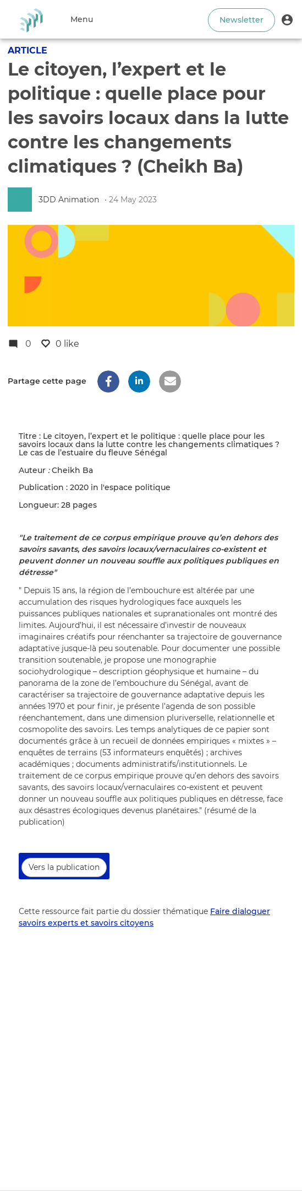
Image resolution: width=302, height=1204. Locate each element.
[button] (287, 19)
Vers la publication (64, 867)
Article (27, 50)
